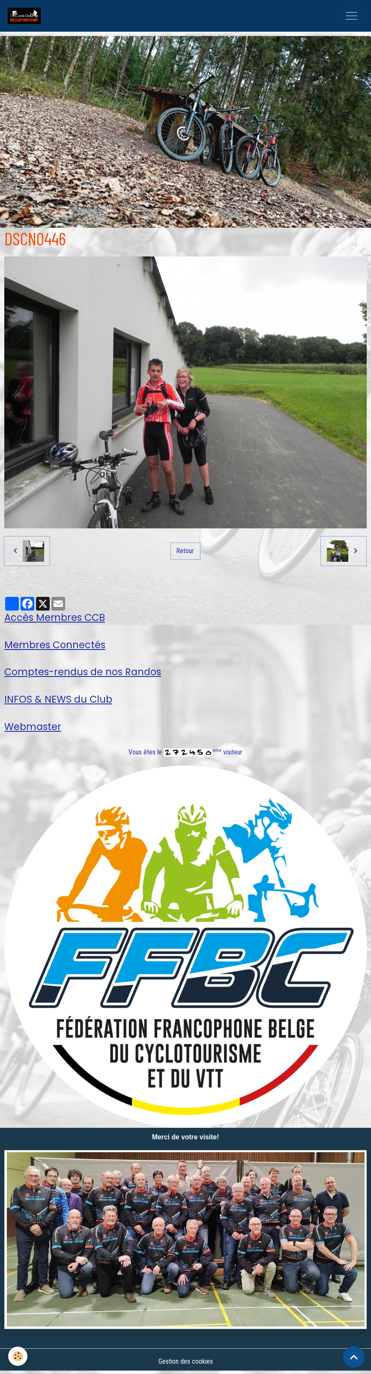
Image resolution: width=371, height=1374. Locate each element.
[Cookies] (18, 1356)
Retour (185, 551)
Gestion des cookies (186, 1361)
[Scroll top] (354, 1357)
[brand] (26, 16)
